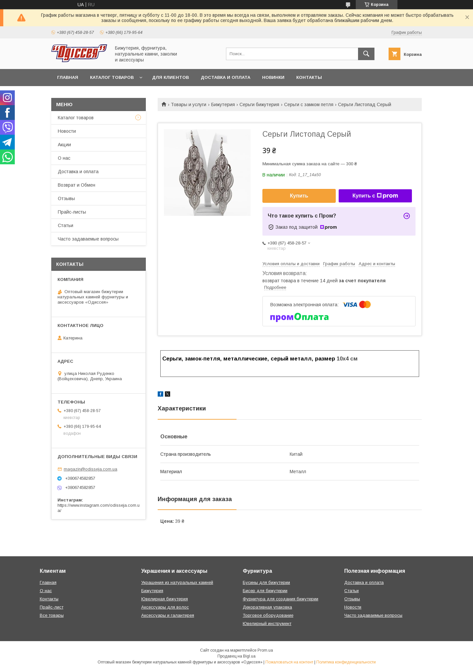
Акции (64, 144)
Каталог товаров (112, 77)
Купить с (375, 196)
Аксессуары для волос (165, 607)
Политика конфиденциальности (346, 662)
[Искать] (366, 54)
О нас (64, 158)
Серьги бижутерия (259, 104)
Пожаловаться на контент (289, 662)
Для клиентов (170, 77)
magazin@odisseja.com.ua (90, 469)
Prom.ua (265, 650)
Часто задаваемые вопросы (88, 239)
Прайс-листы (72, 212)
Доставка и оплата (225, 77)
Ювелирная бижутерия (164, 598)
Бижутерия (223, 104)
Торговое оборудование (268, 615)
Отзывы (66, 198)
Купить (299, 195)
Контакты (309, 77)
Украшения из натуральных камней (177, 582)
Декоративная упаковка (267, 607)
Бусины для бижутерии (266, 582)
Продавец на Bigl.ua (236, 656)
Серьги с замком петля (308, 104)
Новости (67, 131)
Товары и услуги (188, 104)
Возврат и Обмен (76, 185)
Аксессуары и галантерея (167, 615)
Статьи (65, 225)
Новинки (273, 77)
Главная (67, 77)
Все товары (52, 615)
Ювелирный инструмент (267, 623)
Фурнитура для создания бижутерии (280, 598)
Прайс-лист (51, 607)
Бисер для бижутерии (265, 590)
